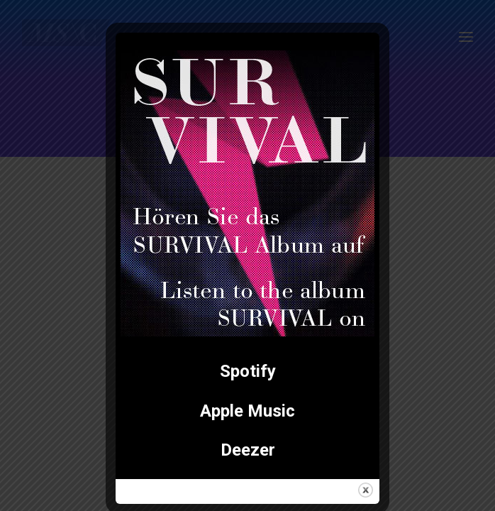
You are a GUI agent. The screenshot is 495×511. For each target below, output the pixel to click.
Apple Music (247, 411)
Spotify (248, 371)
